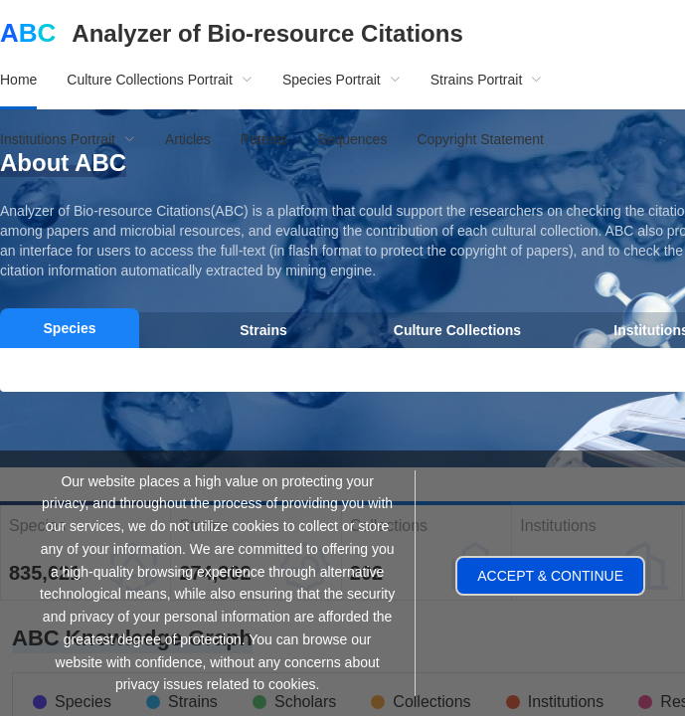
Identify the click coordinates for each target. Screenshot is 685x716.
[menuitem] (160, 79)
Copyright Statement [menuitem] (480, 139)
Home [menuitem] (18, 80)
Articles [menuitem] (188, 139)
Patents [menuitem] (264, 139)
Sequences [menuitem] (352, 139)
